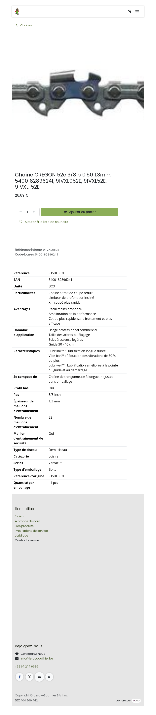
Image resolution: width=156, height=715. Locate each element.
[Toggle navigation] (137, 11)
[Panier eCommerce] (129, 11)
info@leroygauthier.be (37, 658)
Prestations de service (31, 530)
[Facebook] (19, 677)
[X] (29, 677)
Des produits (24, 526)
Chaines (23, 25)
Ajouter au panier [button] (80, 212)
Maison (20, 516)
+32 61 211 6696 (26, 666)
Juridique (21, 535)
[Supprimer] (19, 212)
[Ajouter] (35, 212)
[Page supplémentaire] (49, 677)
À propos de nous (28, 521)
